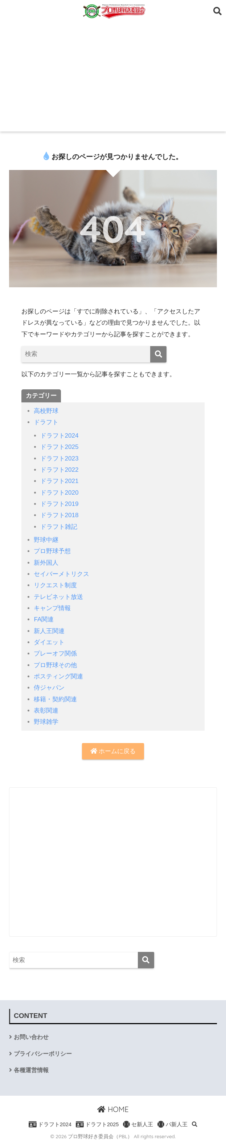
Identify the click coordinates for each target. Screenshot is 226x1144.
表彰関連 (46, 710)
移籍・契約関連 (55, 699)
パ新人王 (172, 1124)
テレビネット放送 (58, 596)
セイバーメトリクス (61, 574)
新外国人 (46, 562)
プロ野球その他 (55, 665)
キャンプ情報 (52, 608)
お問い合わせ (31, 1037)
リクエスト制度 (55, 585)
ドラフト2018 (59, 515)
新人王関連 (49, 631)
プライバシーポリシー (43, 1054)
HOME (112, 1109)
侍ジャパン (49, 687)
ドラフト (46, 422)
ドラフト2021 (59, 481)
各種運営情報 (31, 1070)
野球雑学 (46, 721)
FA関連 (44, 619)
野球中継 (46, 539)
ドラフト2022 (59, 469)
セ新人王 (138, 1124)
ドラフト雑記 (58, 526)
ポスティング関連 (58, 676)
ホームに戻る (113, 751)
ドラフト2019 (59, 503)
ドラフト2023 (59, 458)
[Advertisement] (113, 77)
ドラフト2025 (59, 446)
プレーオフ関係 (55, 653)
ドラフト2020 (59, 492)
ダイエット (49, 642)
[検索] (158, 354)
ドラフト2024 (59, 435)
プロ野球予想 (52, 551)
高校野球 (46, 410)
